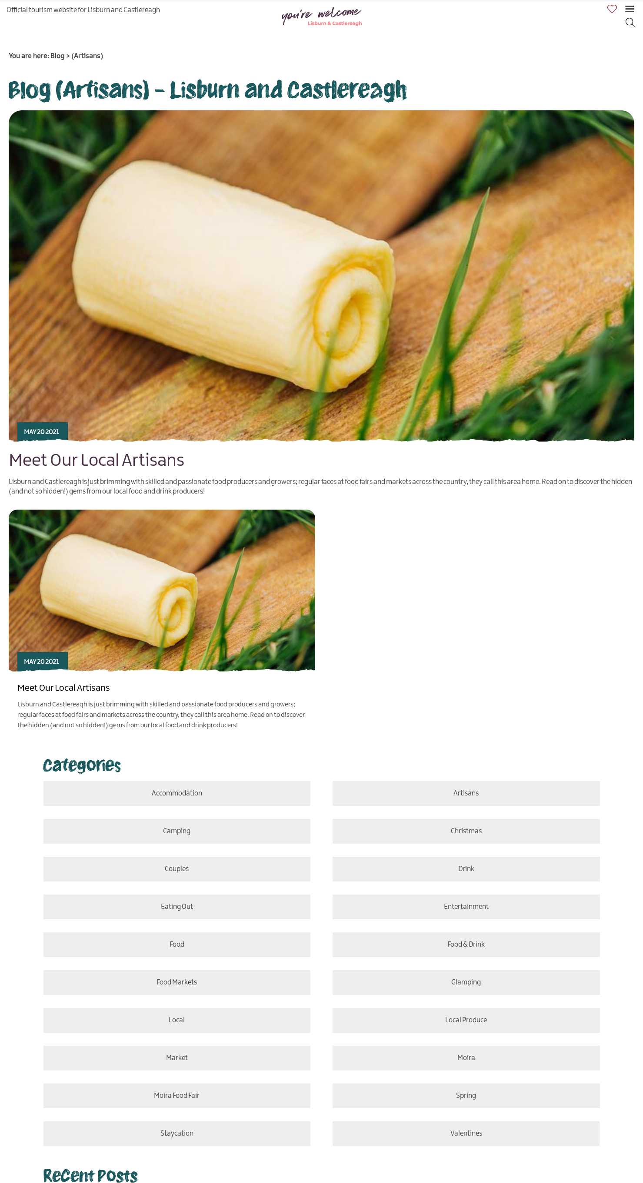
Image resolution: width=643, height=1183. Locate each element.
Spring (467, 1096)
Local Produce (467, 1020)
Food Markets (175, 982)
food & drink (467, 944)
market (176, 1058)
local (175, 1020)
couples (175, 869)
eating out (176, 907)
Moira (467, 1058)
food (175, 944)
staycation (175, 1133)
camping (175, 831)
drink (467, 869)
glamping (467, 982)
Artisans (467, 793)
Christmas (467, 831)
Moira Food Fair (175, 1096)
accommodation (175, 793)
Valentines (462, 1133)
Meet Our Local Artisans (96, 461)
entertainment (467, 907)
